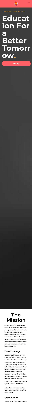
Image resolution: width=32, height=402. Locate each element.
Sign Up (16, 63)
